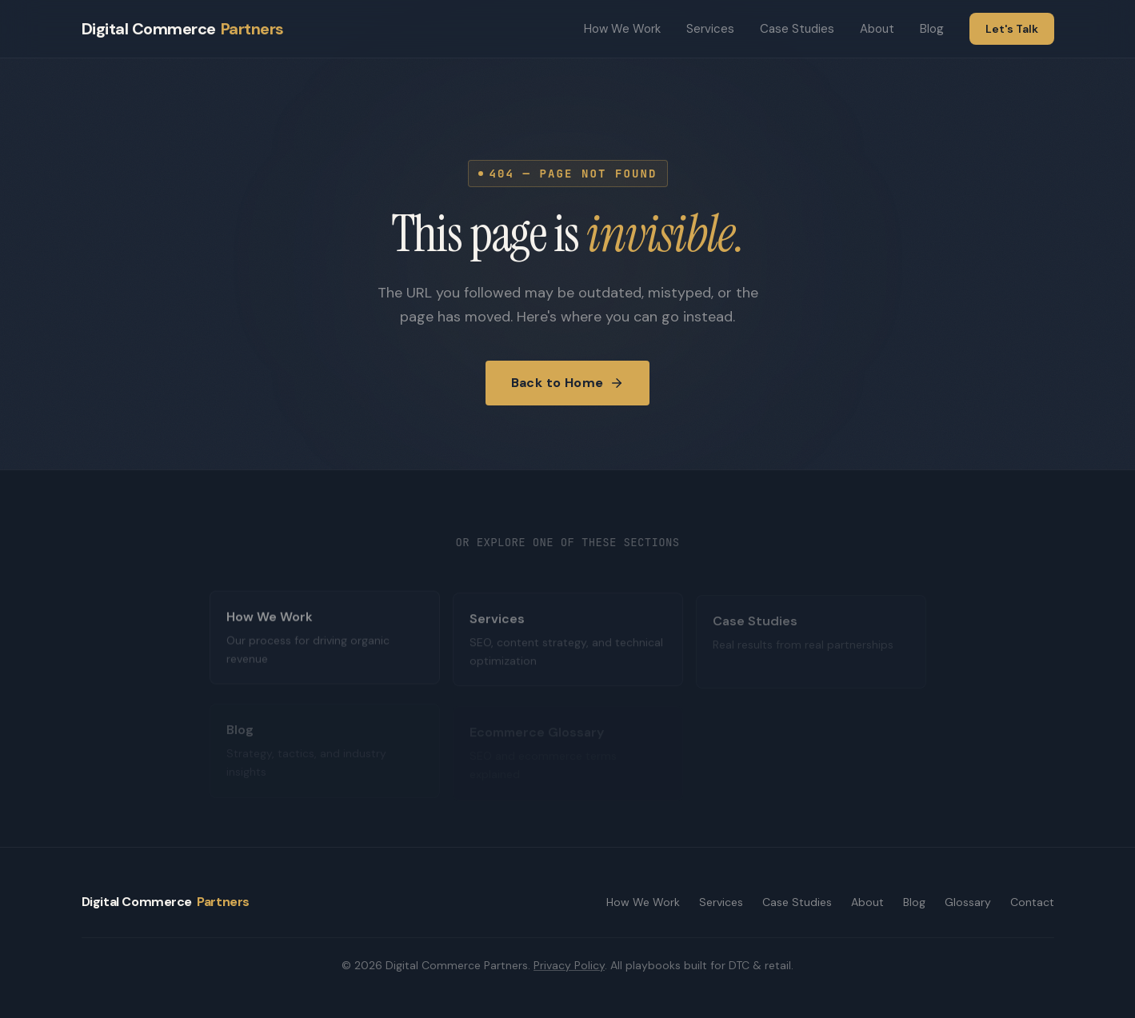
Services (710, 29)
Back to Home (568, 382)
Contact (1032, 902)
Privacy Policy (569, 965)
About (877, 29)
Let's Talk (1011, 29)
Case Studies (797, 29)
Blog (932, 29)
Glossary (968, 902)
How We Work (622, 29)
